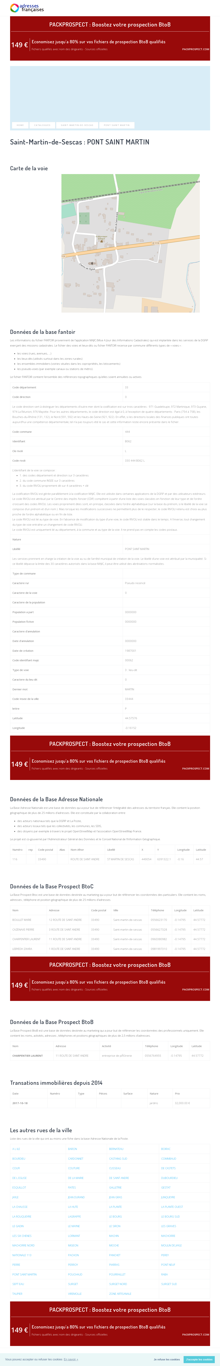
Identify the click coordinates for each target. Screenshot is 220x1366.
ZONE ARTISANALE (120, 1293)
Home (20, 125)
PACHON (73, 1255)
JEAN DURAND (76, 1197)
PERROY (73, 1264)
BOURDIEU (18, 1158)
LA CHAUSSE (20, 1207)
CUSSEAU (115, 1168)
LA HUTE (73, 1207)
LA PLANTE (115, 1207)
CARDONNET (75, 1158)
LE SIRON (114, 1226)
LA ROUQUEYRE (21, 1216)
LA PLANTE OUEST (172, 1207)
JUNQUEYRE (168, 1197)
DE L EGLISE (19, 1178)
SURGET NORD (118, 1284)
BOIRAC (165, 1149)
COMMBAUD (168, 1158)
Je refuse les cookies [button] (167, 1359)
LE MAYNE (74, 1226)
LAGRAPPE (74, 1216)
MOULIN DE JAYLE (171, 1245)
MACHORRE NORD (23, 1245)
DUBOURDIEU (169, 1178)
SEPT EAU (18, 1284)
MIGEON (73, 1245)
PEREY (165, 1255)
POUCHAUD (75, 1274)
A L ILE (16, 1149)
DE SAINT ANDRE (119, 1178)
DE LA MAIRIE (76, 1178)
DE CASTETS (168, 1168)
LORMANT (74, 1236)
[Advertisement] (110, 95)
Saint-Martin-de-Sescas (77, 125)
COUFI (16, 1168)
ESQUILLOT (19, 1187)
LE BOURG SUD (170, 1216)
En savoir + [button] (71, 1359)
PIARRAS (114, 1264)
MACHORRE (168, 1236)
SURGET (73, 1284)
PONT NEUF (168, 1264)
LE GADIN (18, 1226)
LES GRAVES (168, 1226)
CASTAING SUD (118, 1158)
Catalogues (42, 125)
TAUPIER (17, 1293)
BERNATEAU (116, 1149)
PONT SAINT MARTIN (117, 125)
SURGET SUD (169, 1284)
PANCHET (114, 1255)
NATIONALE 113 (22, 1255)
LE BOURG (115, 1216)
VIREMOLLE (75, 1293)
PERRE (16, 1264)
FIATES (72, 1187)
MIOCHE (114, 1245)
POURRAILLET (117, 1274)
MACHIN (114, 1236)
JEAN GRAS (115, 1197)
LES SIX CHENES (22, 1236)
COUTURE (74, 1168)
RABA (164, 1274)
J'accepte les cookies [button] (199, 1359)
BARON (72, 1149)
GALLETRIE (115, 1187)
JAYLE (15, 1197)
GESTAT (165, 1187)
